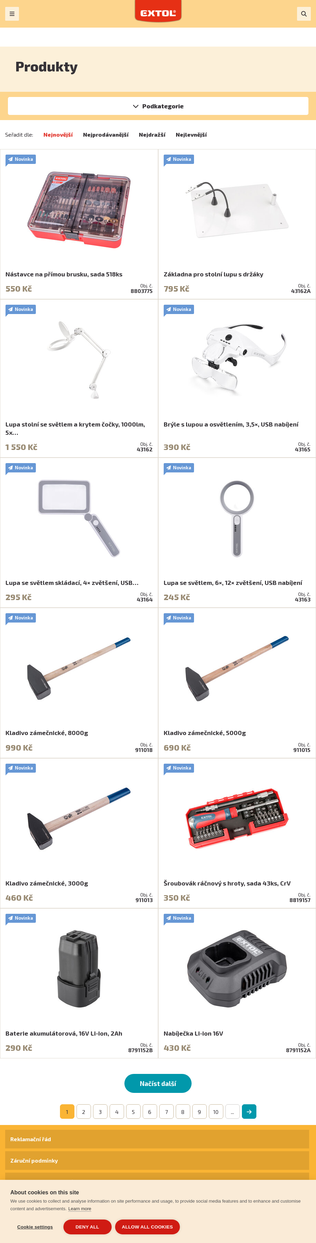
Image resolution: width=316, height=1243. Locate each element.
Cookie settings (35, 1227)
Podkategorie (163, 106)
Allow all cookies (147, 1227)
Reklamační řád (30, 1139)
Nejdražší (152, 134)
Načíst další (158, 1083)
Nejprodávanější (106, 134)
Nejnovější (58, 134)
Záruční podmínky (34, 1160)
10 (215, 1111)
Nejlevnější (191, 134)
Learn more (79, 1208)
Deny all (87, 1227)
